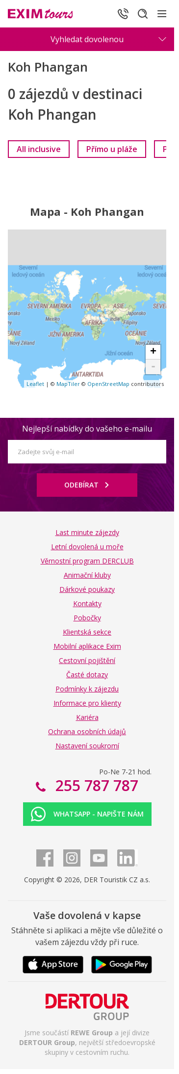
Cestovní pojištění (87, 660)
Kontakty (87, 603)
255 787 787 (94, 785)
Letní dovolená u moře (87, 546)
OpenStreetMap (108, 383)
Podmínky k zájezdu (87, 688)
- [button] (153, 366)
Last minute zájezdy (87, 532)
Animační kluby (87, 575)
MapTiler (68, 383)
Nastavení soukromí (87, 745)
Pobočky (87, 617)
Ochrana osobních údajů (87, 731)
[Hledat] (143, 14)
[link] (39, 149)
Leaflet (35, 383)
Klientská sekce (87, 632)
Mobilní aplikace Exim (87, 646)
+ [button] (153, 352)
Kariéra (87, 717)
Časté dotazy (87, 674)
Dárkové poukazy (87, 589)
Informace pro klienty (87, 703)
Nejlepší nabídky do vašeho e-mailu (87, 428)
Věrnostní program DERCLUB (87, 560)
